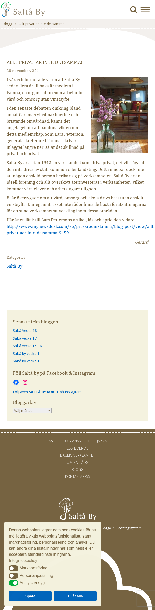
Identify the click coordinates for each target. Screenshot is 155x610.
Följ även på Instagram (47, 391)
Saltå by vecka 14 (27, 353)
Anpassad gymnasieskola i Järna (78, 441)
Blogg (7, 23)
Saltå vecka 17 (25, 338)
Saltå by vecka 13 (27, 361)
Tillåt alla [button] (75, 596)
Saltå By (14, 266)
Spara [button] (30, 596)
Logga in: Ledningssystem (122, 528)
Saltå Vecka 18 (25, 330)
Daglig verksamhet (77, 455)
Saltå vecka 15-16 (27, 345)
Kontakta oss (77, 476)
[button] (147, 9)
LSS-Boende (77, 448)
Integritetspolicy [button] (23, 560)
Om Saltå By (78, 462)
